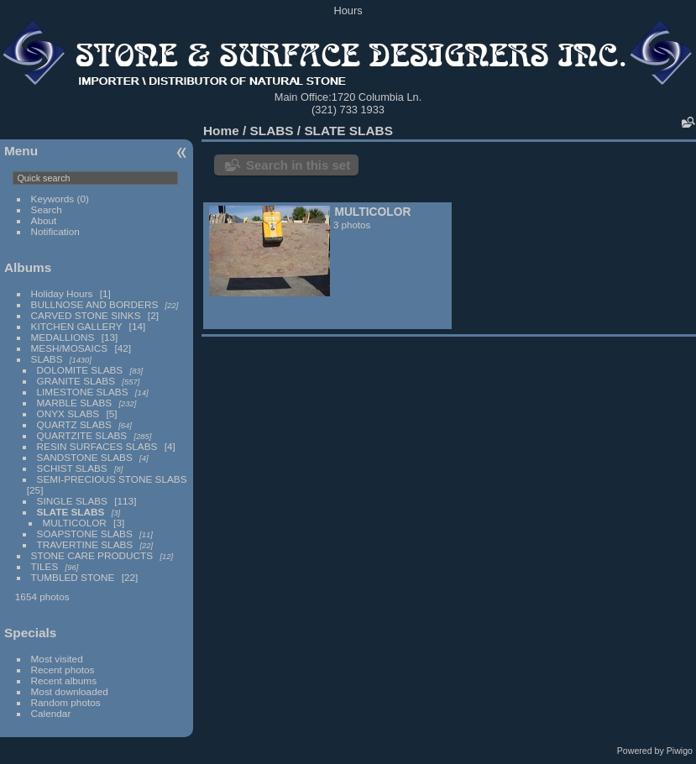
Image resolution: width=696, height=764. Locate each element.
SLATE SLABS (71, 511)
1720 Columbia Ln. (376, 97)
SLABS (47, 358)
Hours (347, 10)
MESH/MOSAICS (69, 348)
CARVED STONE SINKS (86, 315)
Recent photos (63, 669)
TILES (45, 566)
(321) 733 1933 (348, 109)
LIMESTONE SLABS (82, 391)
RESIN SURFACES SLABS (97, 446)
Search (46, 209)
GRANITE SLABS (76, 380)
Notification (55, 231)
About (44, 220)
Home (221, 130)
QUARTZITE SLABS (82, 435)
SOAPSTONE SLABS (85, 533)
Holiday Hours (62, 293)
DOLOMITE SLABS (80, 369)
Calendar (51, 713)
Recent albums (64, 680)
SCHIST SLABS (72, 468)
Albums (27, 267)
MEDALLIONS (63, 337)
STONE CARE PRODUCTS (92, 555)
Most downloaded (69, 691)
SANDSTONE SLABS (85, 457)
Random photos (66, 702)
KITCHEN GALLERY (77, 326)
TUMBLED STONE (73, 577)
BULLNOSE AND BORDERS (95, 304)
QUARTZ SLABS (74, 424)
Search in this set (298, 165)
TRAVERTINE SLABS (85, 544)
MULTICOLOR (75, 522)
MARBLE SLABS (75, 402)
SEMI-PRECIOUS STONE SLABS (112, 479)
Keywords (53, 198)
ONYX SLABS (68, 413)
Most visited (57, 658)
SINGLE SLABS (72, 500)
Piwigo (680, 751)
